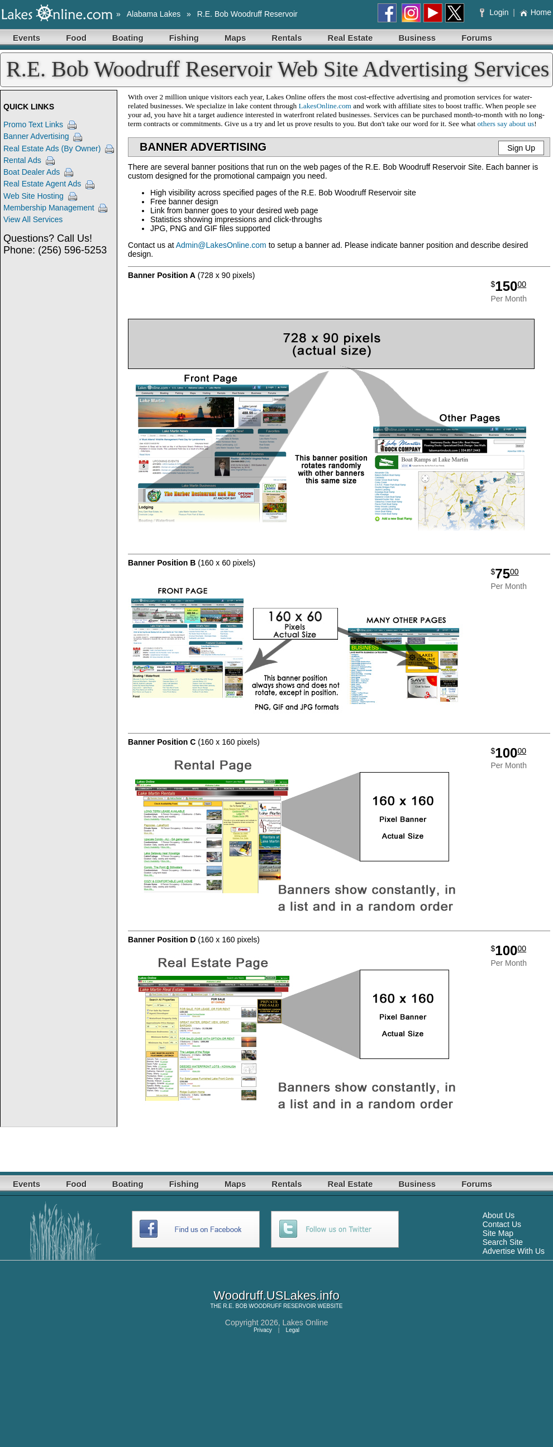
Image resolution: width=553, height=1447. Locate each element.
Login (495, 12)
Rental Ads (22, 160)
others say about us (505, 123)
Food (76, 37)
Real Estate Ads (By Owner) (52, 148)
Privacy (263, 1330)
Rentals (286, 37)
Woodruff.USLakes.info (276, 1295)
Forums (476, 37)
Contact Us (502, 1224)
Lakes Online (305, 1322)
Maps (235, 37)
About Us (499, 1215)
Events (26, 37)
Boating (128, 37)
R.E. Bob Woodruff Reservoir (247, 13)
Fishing (184, 37)
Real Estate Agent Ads (42, 183)
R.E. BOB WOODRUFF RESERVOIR (269, 1306)
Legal (292, 1330)
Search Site (503, 1242)
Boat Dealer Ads (31, 171)
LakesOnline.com (325, 106)
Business (417, 37)
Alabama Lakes (154, 13)
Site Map (498, 1233)
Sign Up (521, 147)
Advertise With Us (514, 1251)
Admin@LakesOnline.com (221, 245)
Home (535, 12)
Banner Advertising (36, 136)
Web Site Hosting (33, 195)
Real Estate (350, 37)
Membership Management (48, 207)
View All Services (33, 219)
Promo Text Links (33, 124)
